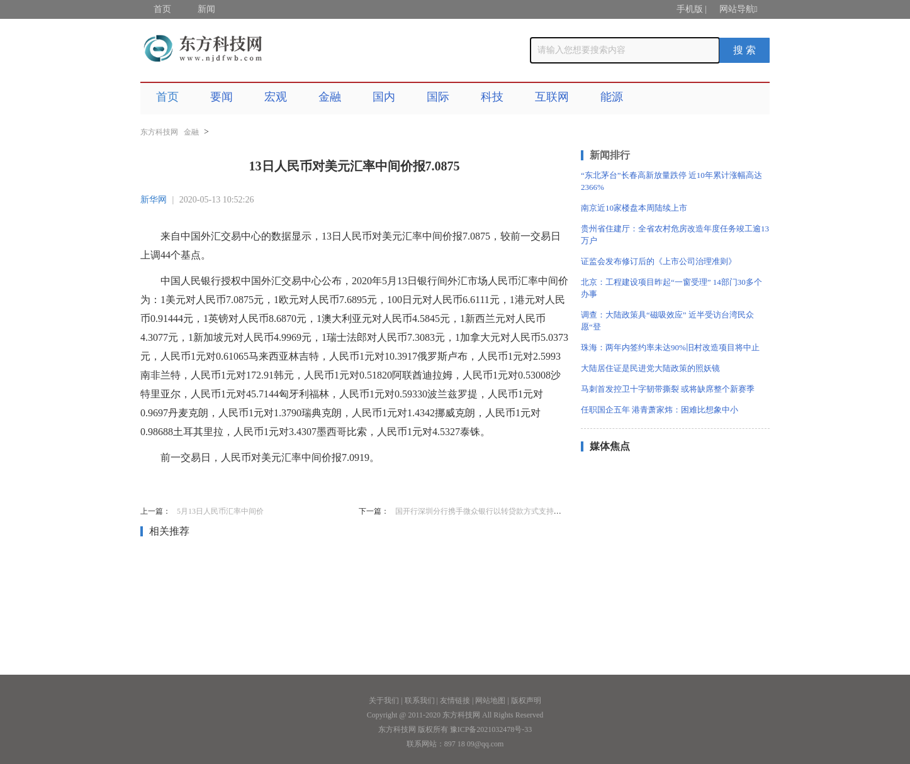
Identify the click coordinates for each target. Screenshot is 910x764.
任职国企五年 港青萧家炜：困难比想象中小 (659, 409)
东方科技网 (159, 132)
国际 (438, 97)
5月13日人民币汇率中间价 (220, 511)
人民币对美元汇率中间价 (258, 484)
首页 (162, 9)
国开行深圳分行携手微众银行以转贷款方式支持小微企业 (489, 511)
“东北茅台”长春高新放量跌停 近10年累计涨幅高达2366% (671, 181)
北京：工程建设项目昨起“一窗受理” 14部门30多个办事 (671, 288)
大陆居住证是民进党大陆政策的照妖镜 (650, 368)
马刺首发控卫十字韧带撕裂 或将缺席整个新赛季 (668, 389)
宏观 (275, 97)
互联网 (552, 97)
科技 (492, 97)
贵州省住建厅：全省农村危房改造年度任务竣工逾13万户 (675, 234)
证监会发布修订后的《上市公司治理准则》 (658, 261)
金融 (329, 97)
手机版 (690, 9)
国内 (384, 97)
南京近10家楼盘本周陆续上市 (634, 208)
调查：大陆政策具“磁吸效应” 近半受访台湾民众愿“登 (667, 320)
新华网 (153, 199)
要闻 (221, 97)
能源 (611, 97)
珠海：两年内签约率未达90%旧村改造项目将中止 (670, 347)
